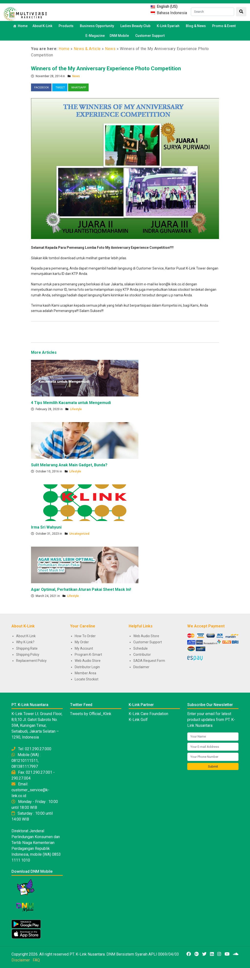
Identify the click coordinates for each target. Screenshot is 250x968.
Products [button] (67, 26)
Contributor (142, 654)
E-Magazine (95, 36)
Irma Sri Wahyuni (46, 527)
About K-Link (26, 636)
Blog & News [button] (196, 26)
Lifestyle (76, 409)
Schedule (140, 648)
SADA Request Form (149, 661)
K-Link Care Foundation (148, 713)
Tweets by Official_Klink (90, 713)
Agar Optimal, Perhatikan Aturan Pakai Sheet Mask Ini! (81, 589)
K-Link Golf (138, 719)
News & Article (87, 48)
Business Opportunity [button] (97, 26)
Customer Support (150, 36)
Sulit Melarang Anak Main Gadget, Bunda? (69, 465)
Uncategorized (79, 533)
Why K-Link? (25, 642)
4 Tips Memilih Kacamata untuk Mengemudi (71, 402)
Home (23, 26)
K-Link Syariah (169, 26)
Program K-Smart (88, 654)
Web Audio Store (88, 661)
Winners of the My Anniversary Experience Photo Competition (106, 68)
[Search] (212, 12)
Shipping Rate (27, 648)
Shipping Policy (27, 654)
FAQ (36, 960)
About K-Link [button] (43, 26)
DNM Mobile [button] (120, 36)
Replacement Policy (31, 661)
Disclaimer (141, 667)
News (110, 48)
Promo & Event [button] (224, 26)
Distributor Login (87, 667)
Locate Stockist (86, 679)
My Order (82, 642)
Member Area (85, 673)
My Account (84, 648)
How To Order (85, 636)
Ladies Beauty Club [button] (136, 26)
